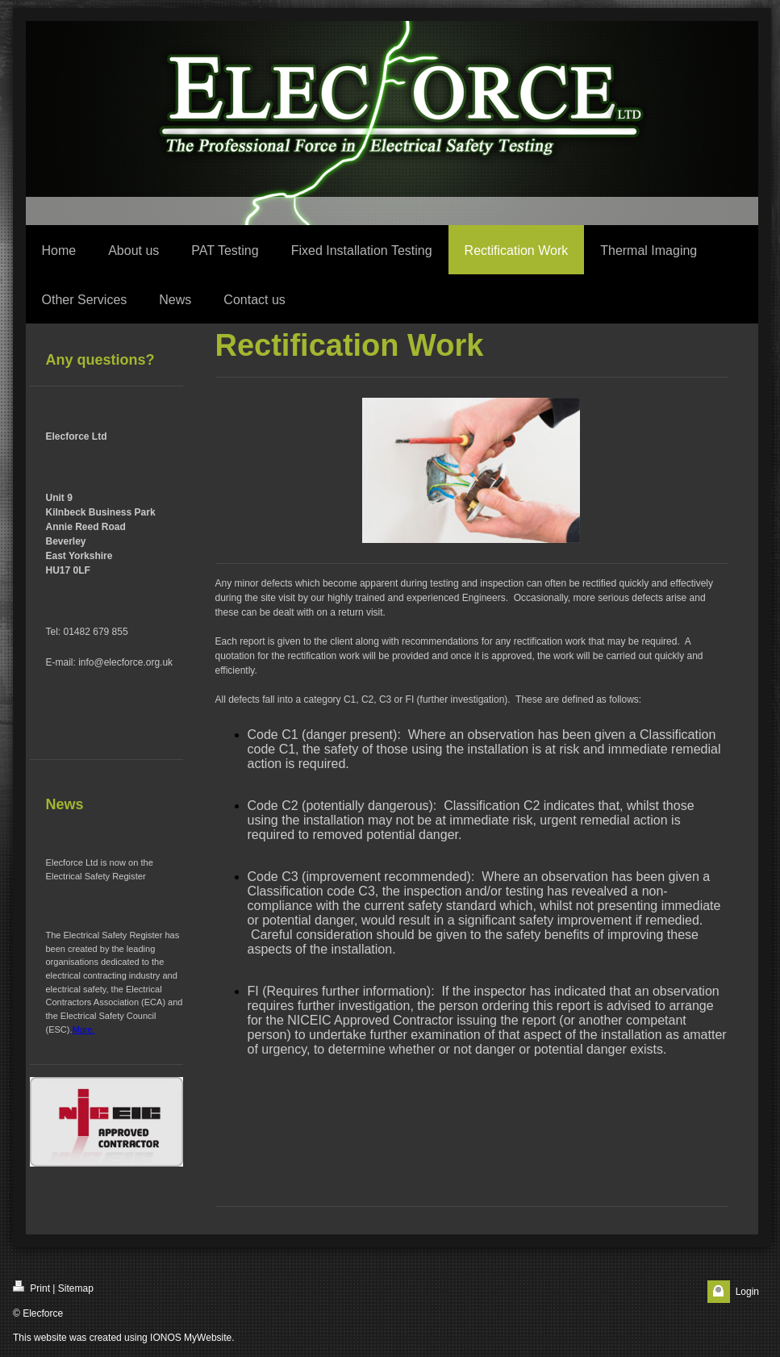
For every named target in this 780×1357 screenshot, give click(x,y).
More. (84, 1029)
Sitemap (76, 1288)
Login (747, 1291)
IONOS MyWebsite (190, 1337)
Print (31, 1287)
